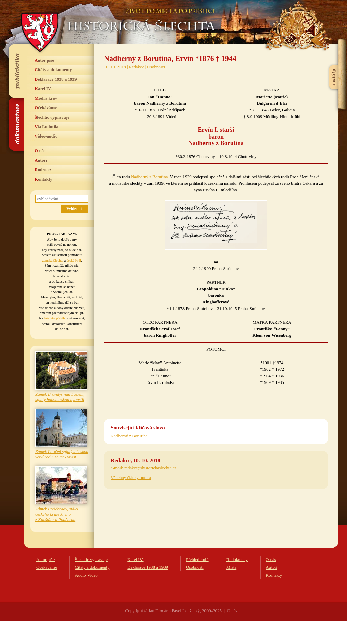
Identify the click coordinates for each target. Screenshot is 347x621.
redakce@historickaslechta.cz (150, 467)
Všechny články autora (131, 477)
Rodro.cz (43, 169)
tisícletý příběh (54, 318)
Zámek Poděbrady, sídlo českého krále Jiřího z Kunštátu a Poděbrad (56, 514)
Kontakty (43, 179)
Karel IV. (43, 88)
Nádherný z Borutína (149, 176)
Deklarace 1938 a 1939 (56, 79)
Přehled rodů (197, 559)
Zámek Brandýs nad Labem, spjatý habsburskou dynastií (59, 397)
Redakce (136, 66)
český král (74, 260)
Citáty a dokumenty (53, 69)
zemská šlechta (52, 260)
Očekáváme (46, 107)
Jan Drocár (157, 610)
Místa (231, 567)
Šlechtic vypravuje (52, 117)
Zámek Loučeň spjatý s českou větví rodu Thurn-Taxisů (61, 454)
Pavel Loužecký (186, 610)
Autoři (41, 160)
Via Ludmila (46, 126)
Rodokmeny (237, 559)
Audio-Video (86, 575)
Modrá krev (46, 98)
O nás (40, 150)
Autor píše (44, 60)
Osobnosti (156, 66)
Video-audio (46, 136)
